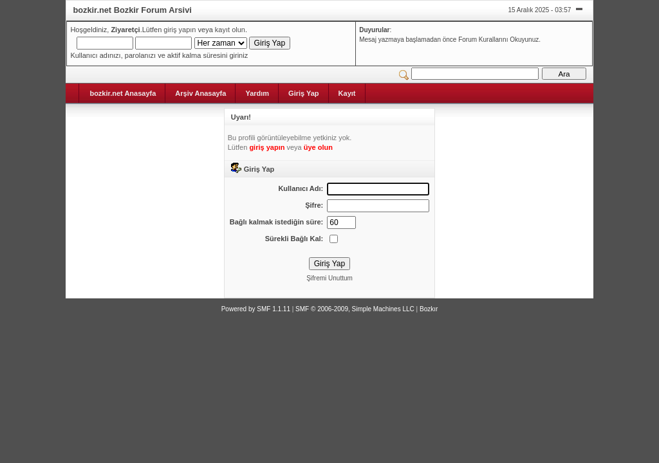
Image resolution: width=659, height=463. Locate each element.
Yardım (257, 93)
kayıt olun (230, 29)
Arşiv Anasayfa (200, 93)
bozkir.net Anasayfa (122, 93)
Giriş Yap (303, 93)
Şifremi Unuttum (329, 278)
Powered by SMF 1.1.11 (255, 309)
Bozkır (429, 309)
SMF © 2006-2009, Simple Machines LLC (354, 309)
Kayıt (347, 93)
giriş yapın (179, 29)
